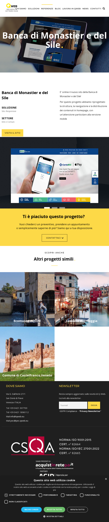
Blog (58, 8)
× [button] (106, 479)
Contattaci (55, 240)
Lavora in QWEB (71, 8)
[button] (54, 516)
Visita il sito (12, 132)
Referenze (47, 8)
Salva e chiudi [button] (31, 509)
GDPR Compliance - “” (80, 408)
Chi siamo (20, 8)
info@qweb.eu (17, 413)
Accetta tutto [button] (54, 509)
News (85, 8)
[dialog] (54, 499)
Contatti (95, 8)
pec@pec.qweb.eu (19, 417)
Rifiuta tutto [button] (77, 509)
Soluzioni (33, 8)
